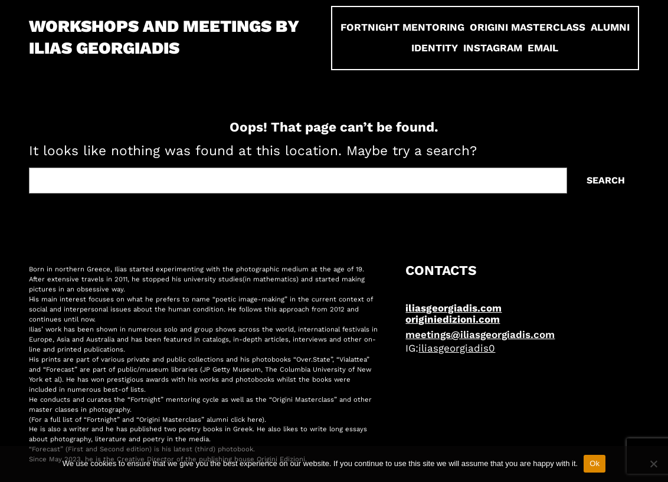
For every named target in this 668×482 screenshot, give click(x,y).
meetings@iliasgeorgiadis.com (480, 334)
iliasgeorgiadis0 (456, 348)
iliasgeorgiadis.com (453, 308)
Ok (595, 463)
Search (606, 180)
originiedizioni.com (452, 319)
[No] (653, 464)
